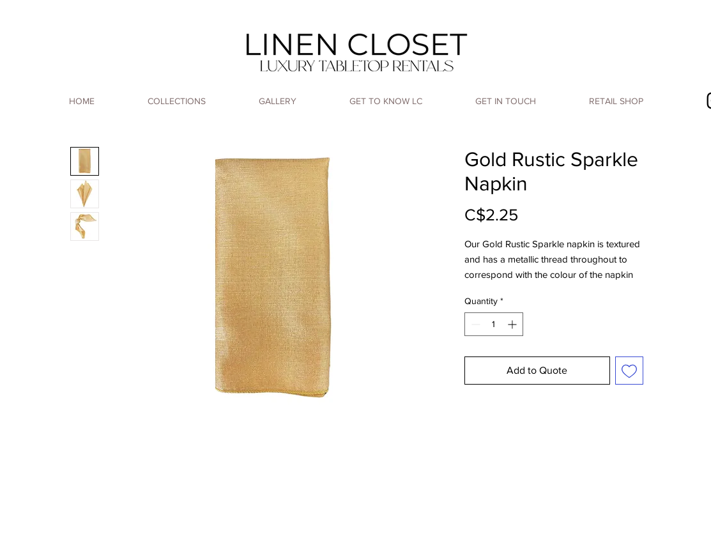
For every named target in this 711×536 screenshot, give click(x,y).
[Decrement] (474, 324)
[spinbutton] (493, 324)
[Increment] (513, 324)
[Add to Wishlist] (629, 370)
